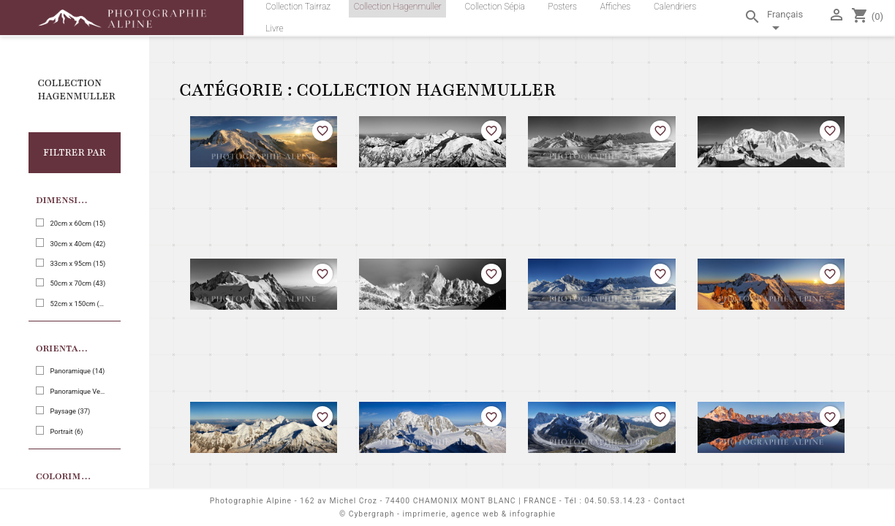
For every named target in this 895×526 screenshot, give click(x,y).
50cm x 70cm (77, 283)
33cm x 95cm (77, 263)
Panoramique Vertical (77, 391)
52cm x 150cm (77, 304)
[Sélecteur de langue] (794, 23)
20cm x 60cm (77, 223)
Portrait (66, 431)
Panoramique (77, 371)
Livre (274, 28)
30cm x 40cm (77, 244)
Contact (669, 501)
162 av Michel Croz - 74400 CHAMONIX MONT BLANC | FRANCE (428, 501)
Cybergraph (372, 514)
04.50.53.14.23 (615, 501)
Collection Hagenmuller (77, 90)
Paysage (70, 411)
